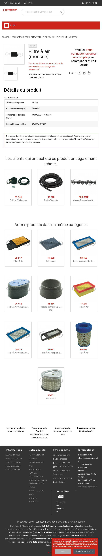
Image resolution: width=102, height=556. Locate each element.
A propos (33, 459)
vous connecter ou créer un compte (83, 53)
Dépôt (31, 495)
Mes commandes (61, 455)
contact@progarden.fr (87, 487)
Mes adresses (60, 459)
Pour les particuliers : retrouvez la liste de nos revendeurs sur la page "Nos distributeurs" (46, 66)
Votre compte (61, 450)
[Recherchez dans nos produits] (40, 12)
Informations (86, 450)
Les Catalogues (13, 455)
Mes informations (61, 463)
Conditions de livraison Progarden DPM (36, 473)
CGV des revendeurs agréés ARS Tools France (38, 483)
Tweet (84, 72)
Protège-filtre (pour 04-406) (51, 307)
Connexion (58, 482)
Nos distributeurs (14, 459)
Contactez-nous (13, 463)
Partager (79, 72)
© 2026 (51, 553)
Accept (63, 551)
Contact (28, 3)
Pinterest (88, 72)
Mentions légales (36, 455)
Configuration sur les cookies (84, 551)
